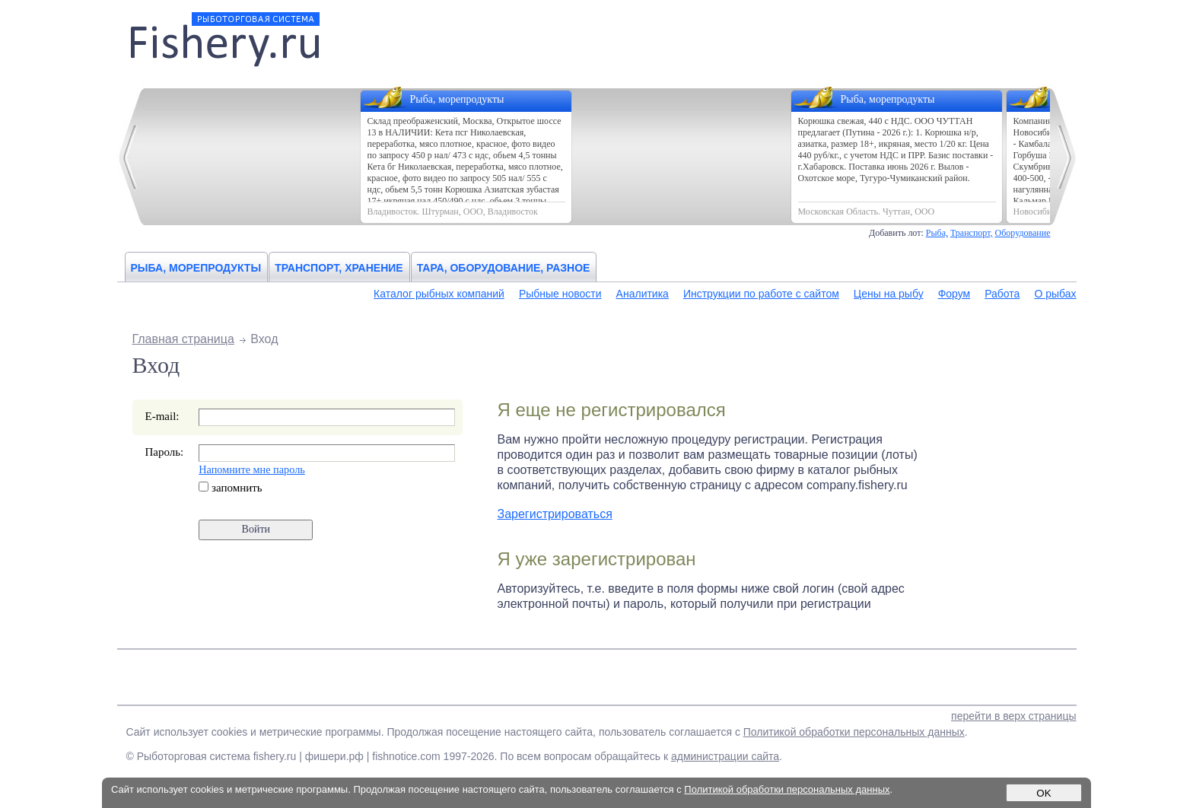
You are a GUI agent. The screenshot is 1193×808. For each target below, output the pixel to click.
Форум (954, 294)
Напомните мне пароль (251, 469)
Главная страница (183, 338)
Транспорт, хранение (339, 268)
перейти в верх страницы (1013, 716)
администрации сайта (725, 756)
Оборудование (1023, 232)
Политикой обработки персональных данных (854, 732)
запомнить (230, 488)
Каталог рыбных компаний (439, 294)
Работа (1002, 294)
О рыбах (1055, 294)
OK (1043, 793)
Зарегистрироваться (555, 513)
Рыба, (937, 232)
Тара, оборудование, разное (503, 268)
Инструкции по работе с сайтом (761, 294)
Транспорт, (971, 232)
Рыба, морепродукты (196, 268)
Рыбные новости (560, 294)
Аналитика (642, 294)
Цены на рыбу (889, 294)
